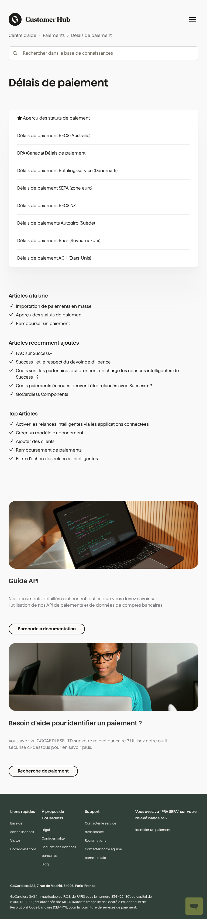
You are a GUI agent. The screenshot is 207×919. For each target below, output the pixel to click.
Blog (45, 821)
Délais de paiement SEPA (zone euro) (54, 188)
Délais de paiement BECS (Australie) (53, 135)
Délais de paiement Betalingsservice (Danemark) (67, 170)
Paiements (54, 35)
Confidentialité (53, 795)
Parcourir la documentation (47, 585)
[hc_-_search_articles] (103, 53)
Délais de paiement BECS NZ (46, 205)
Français (26, 898)
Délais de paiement (91, 35)
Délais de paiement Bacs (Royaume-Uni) (58, 240)
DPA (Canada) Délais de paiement (51, 153)
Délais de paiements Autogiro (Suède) (56, 223)
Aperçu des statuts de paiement (56, 118)
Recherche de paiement (43, 728)
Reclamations (95, 797)
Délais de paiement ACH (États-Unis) (54, 258)
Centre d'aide (22, 35)
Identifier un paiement (152, 786)
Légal (46, 786)
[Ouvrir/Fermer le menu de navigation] (192, 19)
